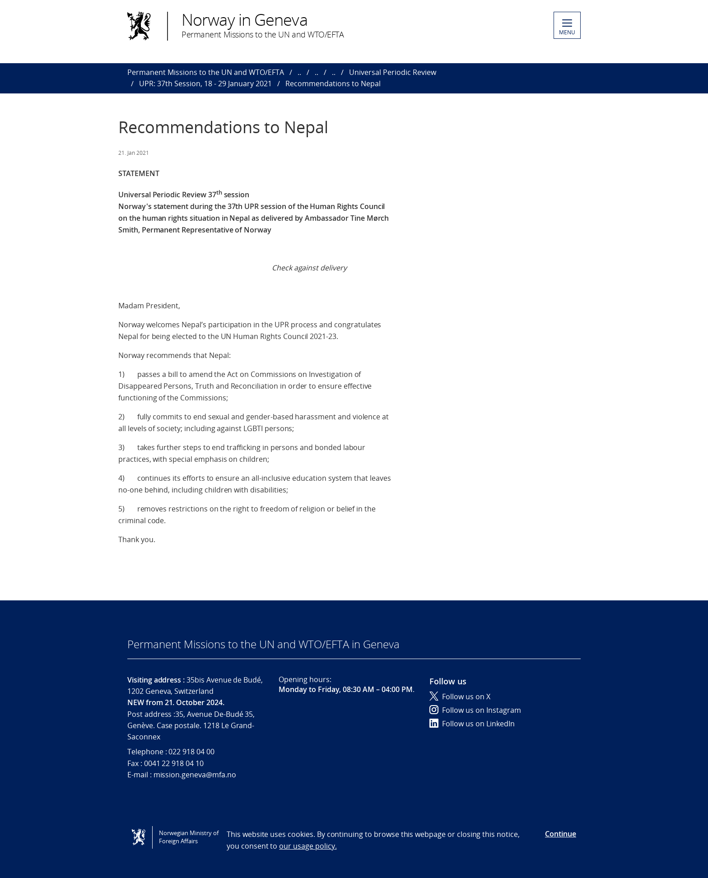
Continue (560, 834)
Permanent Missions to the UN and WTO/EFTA (205, 72)
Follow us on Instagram (475, 710)
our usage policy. (307, 846)
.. (299, 72)
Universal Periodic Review (392, 72)
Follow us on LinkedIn (472, 724)
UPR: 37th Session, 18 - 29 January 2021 (205, 83)
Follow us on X (459, 696)
